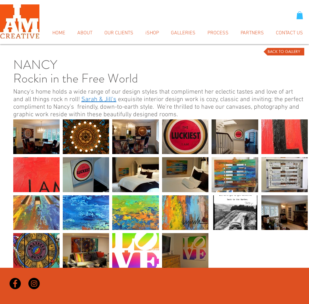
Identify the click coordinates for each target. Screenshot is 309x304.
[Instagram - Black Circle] (34, 283)
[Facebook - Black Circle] (15, 283)
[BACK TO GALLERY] (284, 51)
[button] (299, 15)
